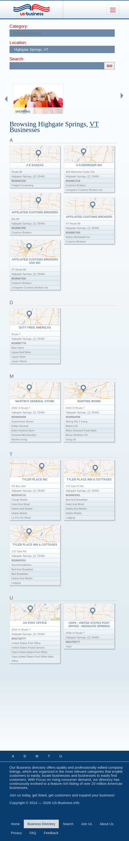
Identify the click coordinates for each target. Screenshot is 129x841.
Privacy (16, 833)
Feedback (51, 833)
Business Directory (41, 824)
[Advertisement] (69, 711)
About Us (107, 824)
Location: (18, 42)
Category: (19, 26)
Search (68, 824)
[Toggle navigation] (112, 10)
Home (15, 824)
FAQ (33, 833)
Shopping (22, 111)
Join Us (86, 824)
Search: (17, 59)
